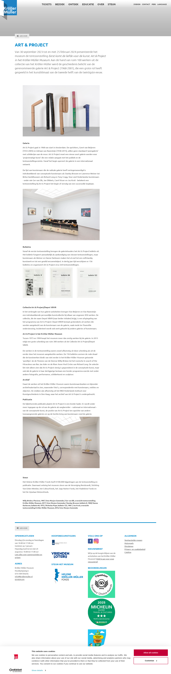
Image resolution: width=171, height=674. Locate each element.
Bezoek (60, 4)
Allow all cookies (151, 651)
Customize (151, 659)
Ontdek (73, 4)
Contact (146, 4)
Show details (37, 669)
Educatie (88, 4)
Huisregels (129, 543)
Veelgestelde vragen (133, 540)
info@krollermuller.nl (24, 576)
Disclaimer (129, 546)
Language (162, 4)
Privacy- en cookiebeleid (135, 549)
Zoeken (137, 4)
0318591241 (20, 579)
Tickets (47, 4)
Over (100, 4)
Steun (112, 4)
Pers (154, 4)
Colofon (128, 552)
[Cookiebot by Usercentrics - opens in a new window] (15, 669)
